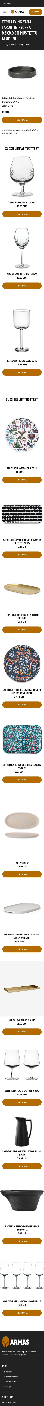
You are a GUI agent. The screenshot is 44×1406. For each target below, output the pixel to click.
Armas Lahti (11, 1381)
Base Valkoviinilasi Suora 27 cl (22, 360)
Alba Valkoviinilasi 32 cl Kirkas (22, 274)
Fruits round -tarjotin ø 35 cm (22, 468)
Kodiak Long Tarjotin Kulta (22, 1020)
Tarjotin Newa (22, 862)
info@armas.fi (7, 3)
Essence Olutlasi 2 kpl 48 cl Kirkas (22, 1090)
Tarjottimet (24, 44)
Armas (9, 1371)
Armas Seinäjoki (13, 1376)
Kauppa (35, 12)
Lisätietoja (22, 120)
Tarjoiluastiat (10, 44)
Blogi (8, 1386)
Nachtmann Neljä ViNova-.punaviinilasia (22, 1301)
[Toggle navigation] (5, 11)
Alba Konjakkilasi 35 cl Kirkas (22, 202)
